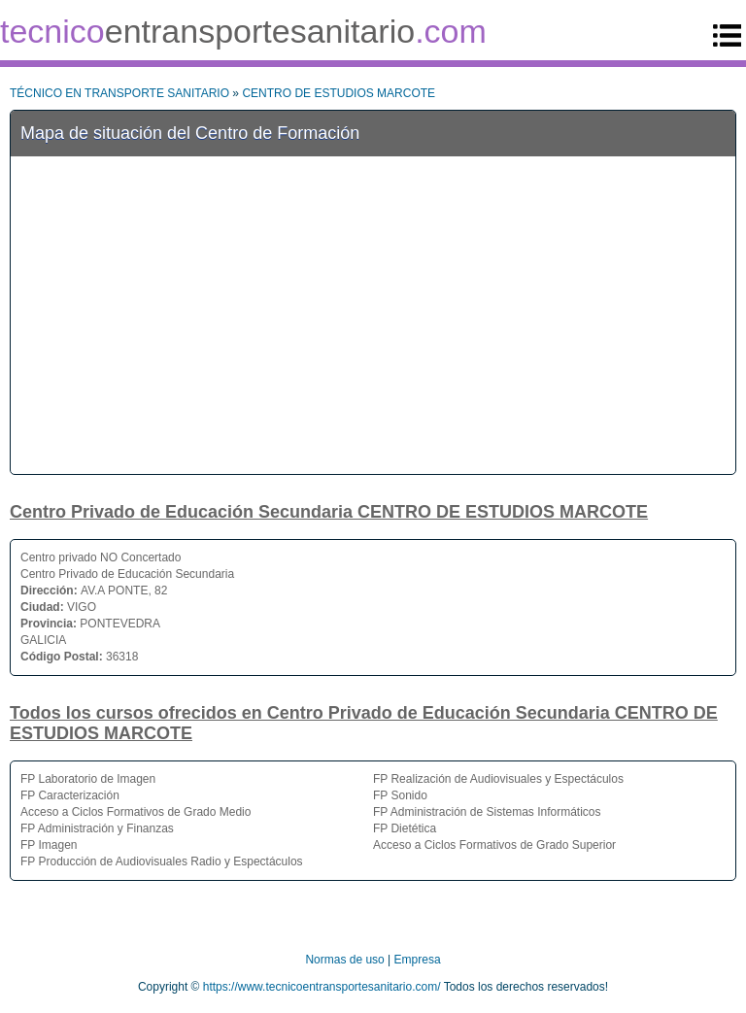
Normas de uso (344, 959)
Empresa (417, 959)
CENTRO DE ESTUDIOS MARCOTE (338, 93)
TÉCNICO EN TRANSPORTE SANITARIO (119, 93)
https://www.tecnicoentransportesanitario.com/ (322, 987)
